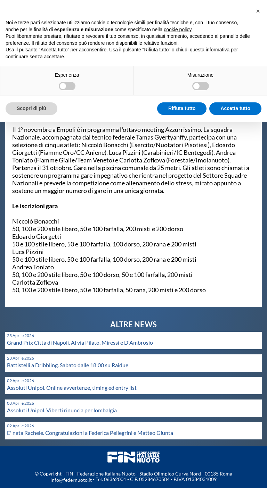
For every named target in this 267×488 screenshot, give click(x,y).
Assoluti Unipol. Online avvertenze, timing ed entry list (72, 387)
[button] (258, 11)
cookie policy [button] (177, 29)
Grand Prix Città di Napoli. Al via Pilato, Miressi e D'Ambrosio (80, 342)
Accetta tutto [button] (235, 108)
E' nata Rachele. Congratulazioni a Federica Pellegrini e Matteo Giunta (90, 432)
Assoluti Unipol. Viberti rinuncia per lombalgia (62, 410)
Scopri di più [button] (31, 108)
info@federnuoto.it (71, 480)
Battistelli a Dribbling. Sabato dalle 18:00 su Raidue (67, 365)
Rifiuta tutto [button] (182, 108)
